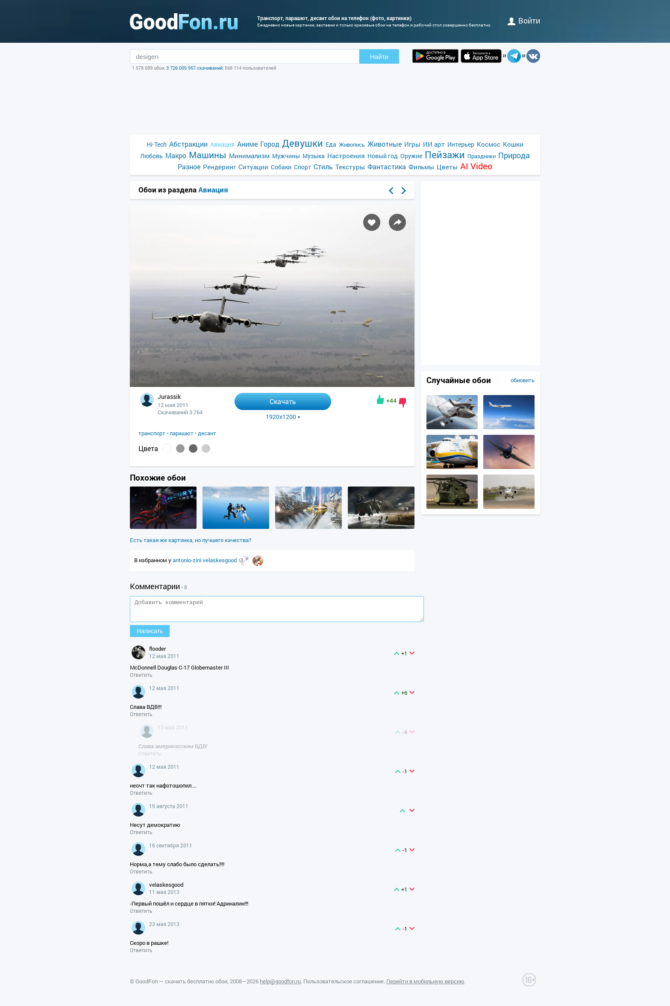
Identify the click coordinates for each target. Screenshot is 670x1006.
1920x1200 (283, 417)
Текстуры (350, 166)
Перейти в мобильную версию (425, 985)
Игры (412, 144)
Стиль (323, 166)
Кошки (513, 144)
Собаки (281, 167)
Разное (189, 166)
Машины (207, 155)
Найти (379, 56)
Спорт (302, 167)
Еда (331, 144)
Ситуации (253, 166)
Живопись (352, 144)
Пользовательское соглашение (343, 985)
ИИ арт (434, 144)
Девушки (302, 143)
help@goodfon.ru (280, 985)
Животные (384, 143)
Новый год (382, 156)
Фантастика (386, 166)
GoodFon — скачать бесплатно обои (181, 985)
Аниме (247, 143)
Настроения (346, 155)
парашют (182, 433)
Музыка (314, 156)
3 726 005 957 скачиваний (194, 68)
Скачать (283, 401)
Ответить (141, 678)
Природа (514, 155)
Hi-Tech (157, 144)
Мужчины (286, 156)
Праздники (481, 156)
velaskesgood (220, 560)
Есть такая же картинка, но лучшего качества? (190, 540)
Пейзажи (445, 154)
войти (524, 20)
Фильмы (421, 166)
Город (269, 143)
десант (207, 433)
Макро (175, 155)
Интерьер (460, 144)
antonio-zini (188, 560)
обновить (523, 380)
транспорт (151, 433)
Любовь (151, 156)
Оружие (411, 156)
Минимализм (249, 155)
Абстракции (188, 143)
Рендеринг (219, 166)
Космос (488, 144)
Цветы (447, 166)
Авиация (222, 144)
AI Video (476, 166)
